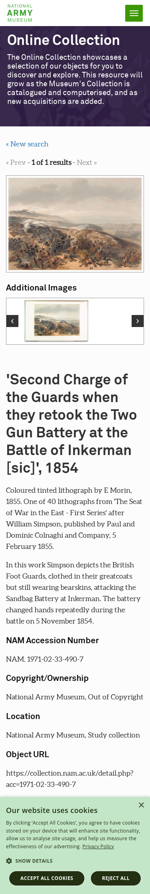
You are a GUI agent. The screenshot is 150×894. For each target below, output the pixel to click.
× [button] (141, 806)
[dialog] (75, 845)
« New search (27, 144)
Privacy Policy (98, 846)
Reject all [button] (116, 878)
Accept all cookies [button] (46, 878)
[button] (75, 861)
